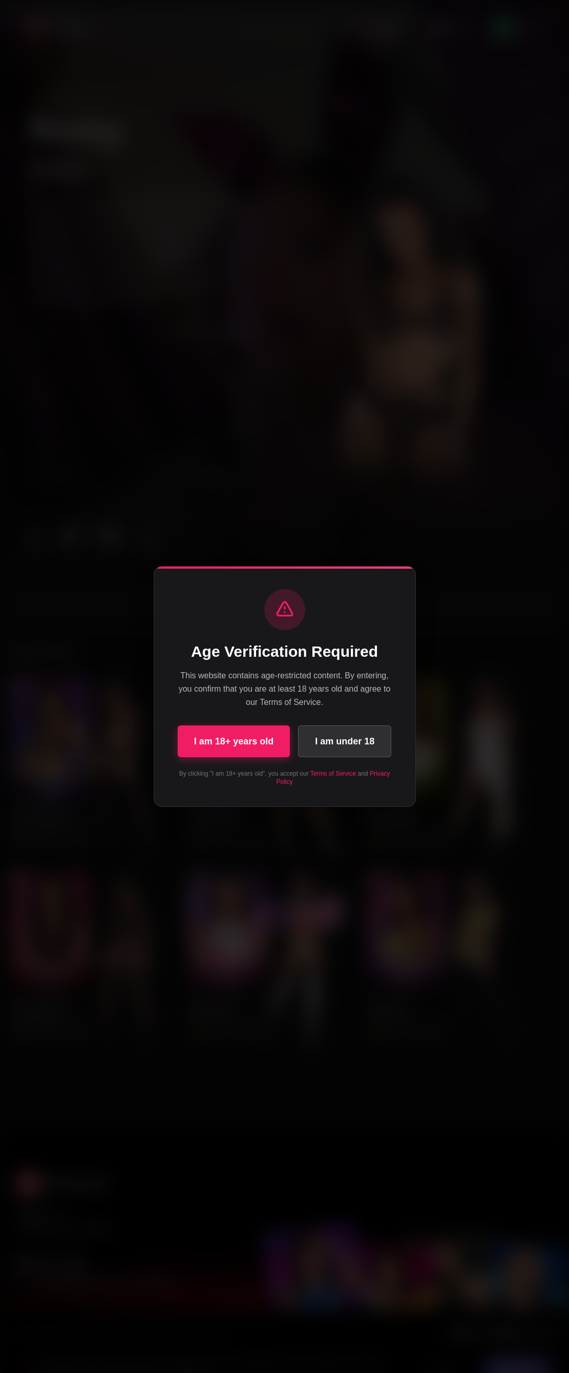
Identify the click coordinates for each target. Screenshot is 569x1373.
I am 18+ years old (234, 741)
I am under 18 (344, 741)
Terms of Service (333, 773)
